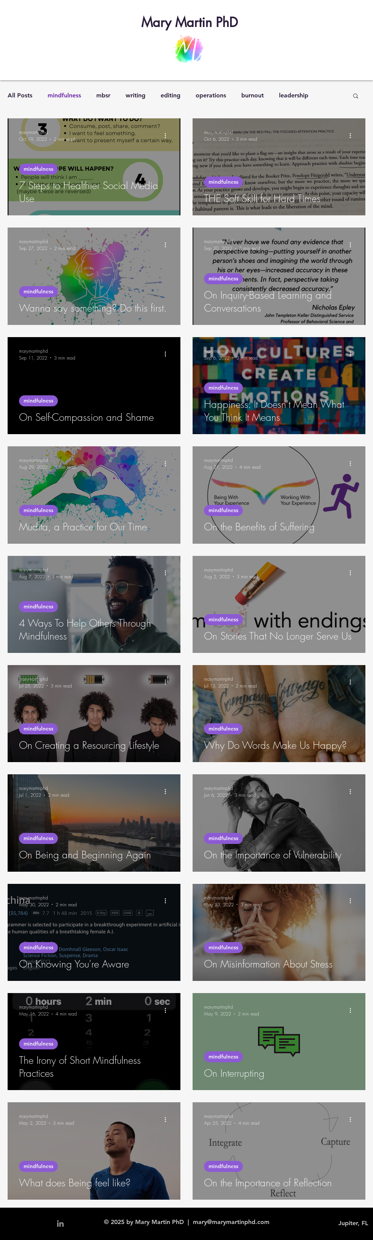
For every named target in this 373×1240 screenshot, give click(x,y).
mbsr (103, 95)
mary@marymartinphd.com (231, 1222)
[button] (355, 96)
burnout (252, 95)
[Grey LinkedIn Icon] (60, 1223)
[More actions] (167, 135)
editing (170, 95)
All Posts (20, 95)
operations (211, 95)
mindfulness (64, 95)
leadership (293, 95)
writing (135, 95)
